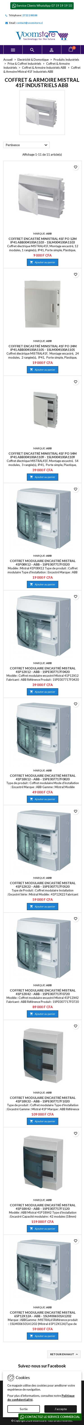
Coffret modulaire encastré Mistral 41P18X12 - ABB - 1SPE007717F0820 (42, 777)
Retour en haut (64, 1354)
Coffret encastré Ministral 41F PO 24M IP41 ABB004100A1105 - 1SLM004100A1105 (43, 347)
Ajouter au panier (42, 262)
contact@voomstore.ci (29, 22)
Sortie (24, 1409)
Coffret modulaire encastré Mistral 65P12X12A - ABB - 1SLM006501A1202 (42, 1314)
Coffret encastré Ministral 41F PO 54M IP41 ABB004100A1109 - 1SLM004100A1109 (43, 455)
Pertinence (27, 145)
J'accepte (60, 1409)
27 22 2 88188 (29, 15)
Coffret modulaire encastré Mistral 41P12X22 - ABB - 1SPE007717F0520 (42, 884)
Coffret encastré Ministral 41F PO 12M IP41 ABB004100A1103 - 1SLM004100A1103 (43, 240)
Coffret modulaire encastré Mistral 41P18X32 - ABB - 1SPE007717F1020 (42, 1099)
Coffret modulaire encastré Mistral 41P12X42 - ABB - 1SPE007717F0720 (42, 992)
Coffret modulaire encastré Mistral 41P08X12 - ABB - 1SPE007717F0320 (42, 562)
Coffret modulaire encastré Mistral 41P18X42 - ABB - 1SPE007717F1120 (42, 1206)
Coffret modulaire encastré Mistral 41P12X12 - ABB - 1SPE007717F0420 (42, 670)
